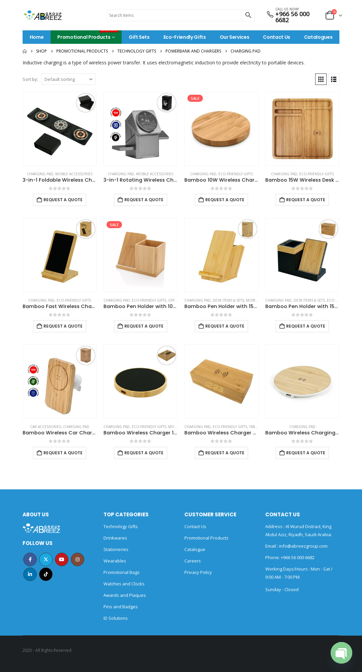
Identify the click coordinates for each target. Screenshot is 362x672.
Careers (192, 561)
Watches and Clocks (124, 584)
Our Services (234, 37)
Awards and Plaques (124, 595)
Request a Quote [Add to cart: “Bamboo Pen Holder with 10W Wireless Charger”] (143, 326)
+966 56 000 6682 (292, 17)
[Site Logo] (43, 15)
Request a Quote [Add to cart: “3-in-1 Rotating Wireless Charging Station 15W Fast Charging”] (143, 200)
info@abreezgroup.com (303, 546)
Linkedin (30, 574)
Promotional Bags (121, 572)
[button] (321, 79)
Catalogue (194, 549)
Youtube (61, 559)
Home (37, 37)
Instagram (77, 559)
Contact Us (276, 37)
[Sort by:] (68, 79)
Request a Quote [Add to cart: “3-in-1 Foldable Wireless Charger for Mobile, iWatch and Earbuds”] (63, 200)
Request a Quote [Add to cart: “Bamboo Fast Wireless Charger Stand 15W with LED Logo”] (63, 326)
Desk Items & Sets (228, 300)
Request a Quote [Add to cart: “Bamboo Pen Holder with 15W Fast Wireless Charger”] (224, 326)
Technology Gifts (120, 526)
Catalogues (318, 37)
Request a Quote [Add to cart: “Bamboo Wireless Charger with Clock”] (224, 453)
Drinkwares (115, 538)
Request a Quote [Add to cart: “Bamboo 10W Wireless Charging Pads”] (224, 200)
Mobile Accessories (73, 174)
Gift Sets (139, 37)
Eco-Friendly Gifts (184, 37)
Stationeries (115, 549)
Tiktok (46, 574)
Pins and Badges (120, 607)
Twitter (46, 559)
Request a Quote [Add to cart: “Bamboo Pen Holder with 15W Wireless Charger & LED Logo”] (305, 326)
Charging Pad (40, 174)
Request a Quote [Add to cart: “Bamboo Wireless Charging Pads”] (305, 453)
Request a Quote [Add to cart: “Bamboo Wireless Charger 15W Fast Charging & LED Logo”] (143, 453)
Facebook (30, 559)
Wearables (114, 561)
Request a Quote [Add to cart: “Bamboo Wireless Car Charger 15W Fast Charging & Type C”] (63, 453)
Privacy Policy (198, 572)
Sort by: (30, 79)
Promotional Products (87, 35)
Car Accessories (45, 426)
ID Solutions (115, 618)
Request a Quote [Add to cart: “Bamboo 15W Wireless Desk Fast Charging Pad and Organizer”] (305, 200)
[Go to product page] (59, 128)
